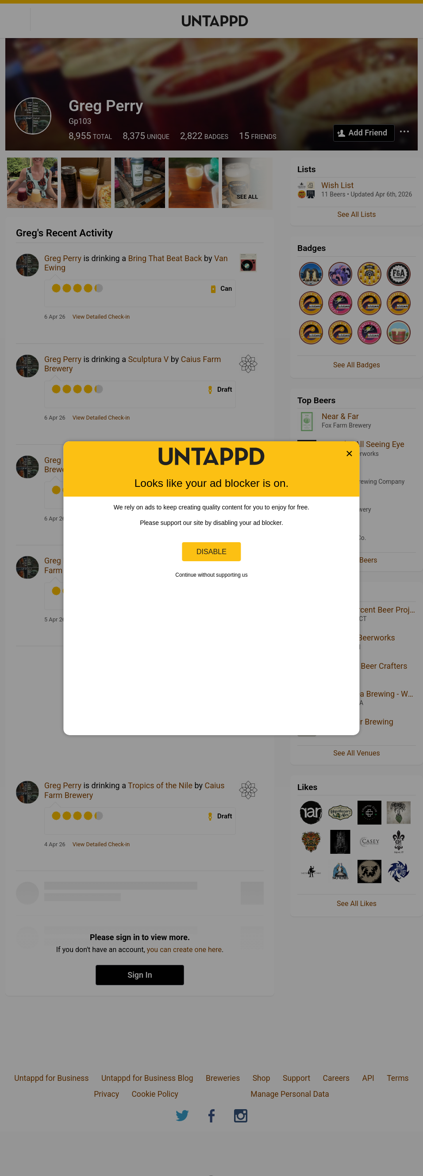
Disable (211, 551)
